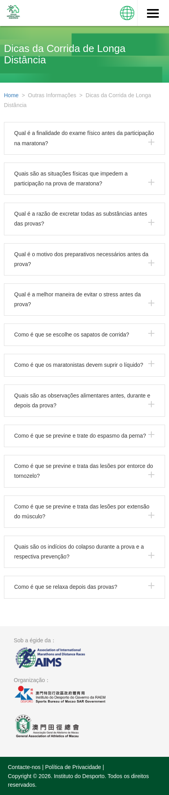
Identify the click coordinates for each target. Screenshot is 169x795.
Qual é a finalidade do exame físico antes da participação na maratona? (84, 138)
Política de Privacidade (73, 767)
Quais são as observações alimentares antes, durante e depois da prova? (82, 400)
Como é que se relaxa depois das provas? (65, 587)
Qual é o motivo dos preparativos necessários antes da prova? (81, 259)
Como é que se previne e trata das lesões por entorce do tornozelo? (83, 471)
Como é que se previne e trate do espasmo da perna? (80, 436)
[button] (127, 13)
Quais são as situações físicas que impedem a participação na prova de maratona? (71, 178)
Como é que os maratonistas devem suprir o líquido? (78, 365)
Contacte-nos (24, 767)
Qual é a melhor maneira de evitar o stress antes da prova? (77, 299)
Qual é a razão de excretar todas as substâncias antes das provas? (80, 219)
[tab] (84, 138)
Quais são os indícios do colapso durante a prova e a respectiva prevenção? (79, 552)
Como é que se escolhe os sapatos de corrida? (71, 334)
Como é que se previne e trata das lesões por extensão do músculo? (81, 511)
